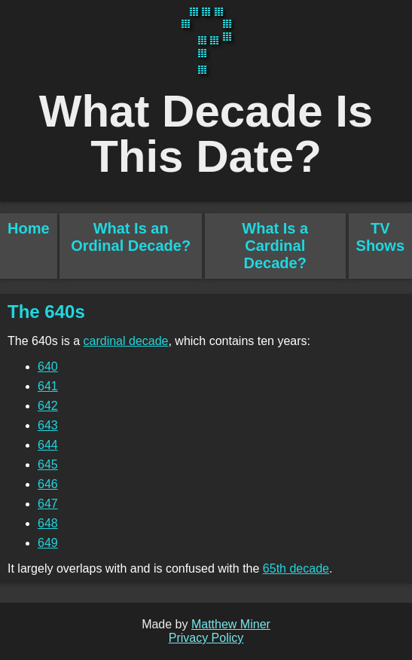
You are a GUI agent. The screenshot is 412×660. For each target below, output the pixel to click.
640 (48, 366)
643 (48, 425)
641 (48, 386)
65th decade (296, 568)
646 (48, 484)
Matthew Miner (230, 624)
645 (48, 464)
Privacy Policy (206, 637)
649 (48, 542)
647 (48, 503)
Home (29, 228)
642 (48, 405)
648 (48, 523)
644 (48, 444)
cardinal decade (126, 341)
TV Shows (380, 237)
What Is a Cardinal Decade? (275, 245)
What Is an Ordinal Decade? (131, 237)
